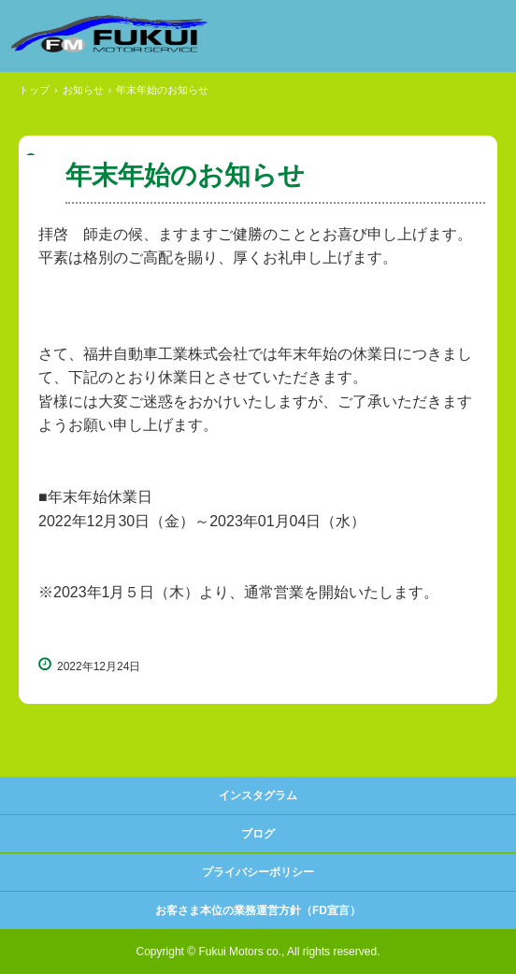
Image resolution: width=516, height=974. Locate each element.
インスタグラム (258, 795)
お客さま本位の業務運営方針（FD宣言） (258, 910)
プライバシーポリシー (258, 872)
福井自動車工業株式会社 (109, 33)
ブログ (258, 833)
